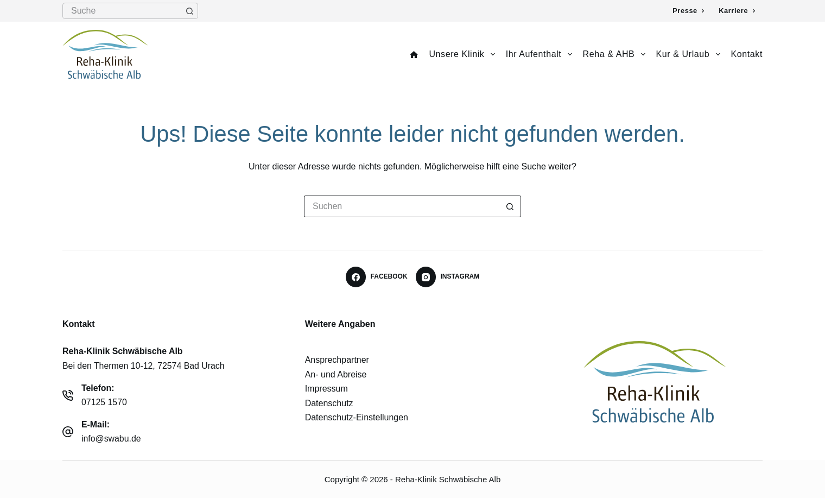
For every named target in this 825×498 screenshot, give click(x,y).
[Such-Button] (190, 11)
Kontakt (747, 54)
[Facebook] (377, 277)
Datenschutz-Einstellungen (356, 417)
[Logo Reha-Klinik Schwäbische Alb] (105, 54)
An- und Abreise (336, 374)
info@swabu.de (111, 438)
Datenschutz (329, 403)
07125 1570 (104, 402)
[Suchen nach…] (122, 11)
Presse (688, 11)
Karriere (737, 11)
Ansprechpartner (337, 359)
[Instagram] (448, 277)
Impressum (326, 388)
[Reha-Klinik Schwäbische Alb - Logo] (654, 382)
